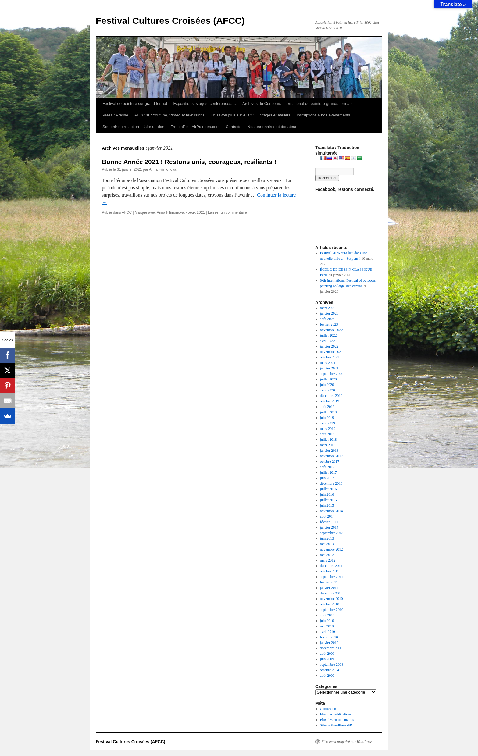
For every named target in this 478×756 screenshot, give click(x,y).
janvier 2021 (329, 368)
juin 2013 (327, 538)
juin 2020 (327, 385)
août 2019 (327, 407)
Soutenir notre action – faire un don (133, 126)
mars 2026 (327, 308)
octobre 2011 (329, 571)
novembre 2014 (331, 511)
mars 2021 (327, 363)
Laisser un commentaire (227, 212)
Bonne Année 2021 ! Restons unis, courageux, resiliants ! (189, 161)
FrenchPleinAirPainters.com (194, 126)
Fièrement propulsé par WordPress (346, 742)
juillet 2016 (328, 489)
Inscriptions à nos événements (323, 115)
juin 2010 (327, 621)
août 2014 (327, 516)
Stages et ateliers (275, 115)
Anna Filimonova (162, 169)
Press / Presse (115, 115)
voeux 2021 (195, 212)
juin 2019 (327, 417)
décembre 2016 (331, 483)
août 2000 (327, 675)
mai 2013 (327, 544)
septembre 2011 (331, 577)
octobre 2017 (329, 461)
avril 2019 (327, 423)
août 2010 (327, 615)
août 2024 (327, 319)
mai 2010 (327, 626)
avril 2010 (327, 631)
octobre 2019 (329, 401)
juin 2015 (327, 505)
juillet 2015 (328, 500)
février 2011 (329, 582)
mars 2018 (327, 445)
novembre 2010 (331, 599)
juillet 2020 (328, 379)
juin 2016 (327, 494)
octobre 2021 (329, 357)
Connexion (328, 709)
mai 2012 (327, 555)
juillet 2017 (328, 472)
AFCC (127, 212)
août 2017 (327, 467)
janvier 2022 (329, 346)
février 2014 (329, 522)
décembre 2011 (331, 566)
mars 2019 (327, 428)
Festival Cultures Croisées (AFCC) (170, 21)
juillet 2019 (328, 412)
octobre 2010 (329, 604)
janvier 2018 (329, 450)
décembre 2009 (331, 648)
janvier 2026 (329, 313)
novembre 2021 (331, 352)
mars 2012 (327, 560)
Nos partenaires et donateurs (273, 126)
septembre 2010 (331, 610)
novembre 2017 (331, 456)
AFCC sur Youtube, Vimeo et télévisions (169, 115)
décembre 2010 (331, 593)
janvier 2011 (329, 588)
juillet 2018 (328, 439)
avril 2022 (327, 341)
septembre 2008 (331, 664)
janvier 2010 (329, 642)
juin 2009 (327, 659)
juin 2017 (327, 478)
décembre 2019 (331, 396)
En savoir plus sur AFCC (232, 115)
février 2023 (329, 324)
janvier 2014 (329, 527)
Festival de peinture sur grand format (134, 103)
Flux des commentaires (337, 720)
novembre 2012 (331, 549)
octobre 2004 (329, 670)
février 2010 (329, 637)
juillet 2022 (328, 335)
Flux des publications (335, 714)
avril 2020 (327, 390)
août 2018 (327, 434)
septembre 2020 (331, 374)
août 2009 (327, 653)
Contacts (233, 126)
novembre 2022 (331, 330)
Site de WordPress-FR (336, 725)
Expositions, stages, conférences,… (204, 103)
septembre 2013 (331, 533)
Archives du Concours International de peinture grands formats (297, 103)
